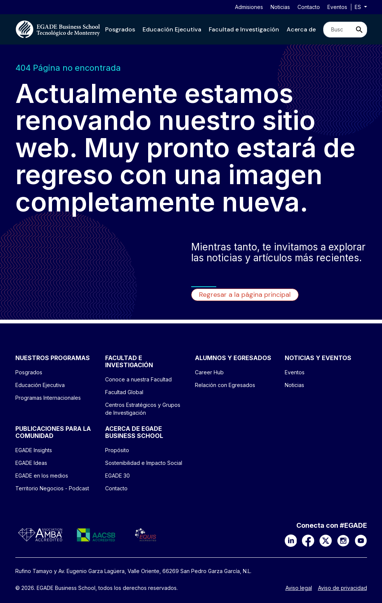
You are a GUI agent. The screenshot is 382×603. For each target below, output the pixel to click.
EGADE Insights (33, 450)
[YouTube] (361, 540)
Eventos (337, 7)
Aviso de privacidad (342, 588)
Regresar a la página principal (245, 294)
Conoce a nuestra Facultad (138, 379)
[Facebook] (308, 540)
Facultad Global (124, 392)
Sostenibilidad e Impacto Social (143, 463)
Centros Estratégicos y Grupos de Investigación (142, 409)
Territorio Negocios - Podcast (52, 488)
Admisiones (249, 7)
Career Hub (209, 372)
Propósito (117, 450)
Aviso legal (298, 588)
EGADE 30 (117, 475)
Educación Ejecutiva (172, 29)
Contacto (308, 7)
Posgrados (120, 29)
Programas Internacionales (48, 398)
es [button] (359, 7)
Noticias (280, 7)
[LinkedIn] (291, 540)
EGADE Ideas (31, 463)
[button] (120, 29)
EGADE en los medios (41, 475)
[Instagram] (343, 540)
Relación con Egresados (225, 385)
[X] (326, 540)
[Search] (337, 29)
